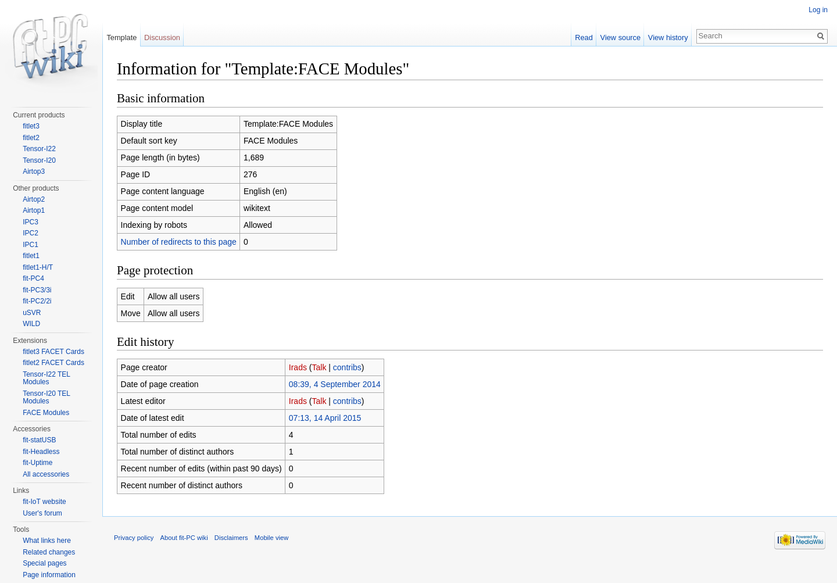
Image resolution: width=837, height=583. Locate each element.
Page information (49, 575)
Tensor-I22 (39, 149)
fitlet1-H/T (38, 267)
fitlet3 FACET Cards (53, 352)
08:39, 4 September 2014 (335, 384)
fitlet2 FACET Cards (53, 363)
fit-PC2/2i (37, 301)
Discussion (162, 37)
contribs (347, 367)
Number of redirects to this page (179, 241)
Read (584, 37)
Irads (298, 367)
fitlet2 (31, 138)
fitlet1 (31, 256)
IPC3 (30, 222)
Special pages (44, 563)
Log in (818, 10)
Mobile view (271, 537)
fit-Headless (41, 452)
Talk (319, 367)
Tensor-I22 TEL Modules (46, 378)
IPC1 (30, 245)
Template (121, 37)
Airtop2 (34, 199)
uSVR (32, 313)
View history (668, 37)
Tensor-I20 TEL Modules (46, 397)
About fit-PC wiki (184, 537)
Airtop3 (34, 171)
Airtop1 (34, 210)
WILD (31, 324)
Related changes (49, 552)
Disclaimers (231, 537)
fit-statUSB (39, 440)
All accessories (46, 474)
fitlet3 (31, 126)
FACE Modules (46, 413)
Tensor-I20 (39, 160)
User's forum (42, 513)
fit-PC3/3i (37, 290)
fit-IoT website (44, 502)
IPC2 (30, 233)
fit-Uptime (37, 463)
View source (620, 37)
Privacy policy (133, 537)
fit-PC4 (33, 278)
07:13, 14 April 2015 (325, 418)
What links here (47, 540)
